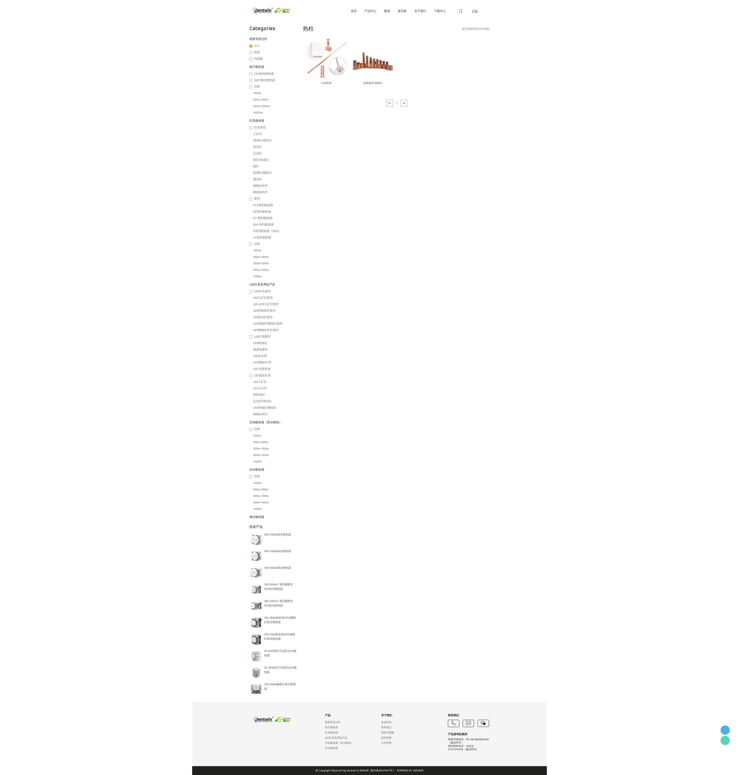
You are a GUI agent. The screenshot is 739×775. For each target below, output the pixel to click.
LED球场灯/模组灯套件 (268, 323)
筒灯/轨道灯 (261, 160)
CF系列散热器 (262, 237)
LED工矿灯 (260, 382)
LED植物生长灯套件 (266, 330)
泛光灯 (257, 153)
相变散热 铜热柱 (372, 83)
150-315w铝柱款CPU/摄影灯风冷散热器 (279, 636)
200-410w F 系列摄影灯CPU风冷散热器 (278, 603)
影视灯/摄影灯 (262, 173)
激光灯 (257, 179)
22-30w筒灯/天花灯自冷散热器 (280, 670)
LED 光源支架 (262, 369)
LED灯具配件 (262, 336)
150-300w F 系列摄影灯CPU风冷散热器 (278, 587)
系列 (257, 198)
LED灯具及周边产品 (262, 284)
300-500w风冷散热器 (277, 568)
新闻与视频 (387, 732)
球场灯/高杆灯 (262, 140)
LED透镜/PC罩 (262, 362)
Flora (725, 740)
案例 (387, 11)
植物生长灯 (260, 185)
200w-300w (261, 263)
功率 (257, 86)
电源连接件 (260, 349)
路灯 (256, 166)
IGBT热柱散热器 (264, 80)
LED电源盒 (260, 343)
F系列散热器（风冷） (267, 231)
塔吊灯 (257, 147)
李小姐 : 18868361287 (725, 730)
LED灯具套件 (262, 291)
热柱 (257, 46)
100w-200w (260, 257)
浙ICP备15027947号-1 (382, 770)
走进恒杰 (386, 722)
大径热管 (326, 83)
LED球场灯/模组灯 (265, 407)
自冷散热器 (256, 469)
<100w (257, 93)
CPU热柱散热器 (264, 73)
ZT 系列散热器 (262, 218)
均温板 (258, 58)
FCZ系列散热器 (263, 205)
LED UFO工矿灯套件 (266, 304)
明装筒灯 (259, 395)
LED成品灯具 (262, 375)
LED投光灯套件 (263, 317)
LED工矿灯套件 (263, 297)
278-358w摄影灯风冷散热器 (280, 686)
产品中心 (370, 11)
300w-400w (261, 270)
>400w (257, 276)
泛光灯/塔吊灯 (262, 401)
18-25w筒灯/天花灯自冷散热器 (280, 653)
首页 (354, 11)
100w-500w (260, 99)
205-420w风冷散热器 (277, 534)
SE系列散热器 (262, 211)
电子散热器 (256, 67)
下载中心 (440, 11)
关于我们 (420, 11)
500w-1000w (261, 106)
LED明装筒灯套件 (264, 310)
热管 (257, 52)
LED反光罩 (260, 356)
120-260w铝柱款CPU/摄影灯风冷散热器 (280, 620)
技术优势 (386, 738)
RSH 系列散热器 (263, 224)
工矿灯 (257, 134)
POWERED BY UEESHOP (410, 770)
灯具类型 (260, 127)
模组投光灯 (260, 192)
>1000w (258, 112)
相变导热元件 (258, 39)
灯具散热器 (256, 120)
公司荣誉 (386, 743)
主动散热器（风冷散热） (265, 422)
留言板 (402, 11)
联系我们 (386, 727)
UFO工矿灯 (260, 388)
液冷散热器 (256, 517)
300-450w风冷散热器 (277, 551)
